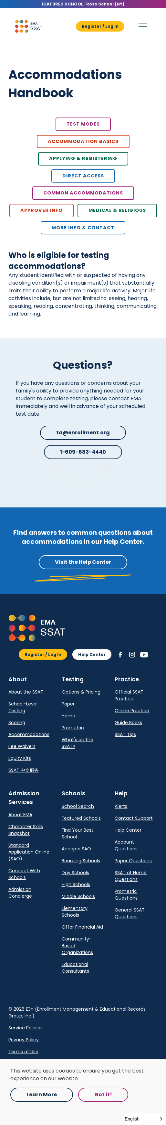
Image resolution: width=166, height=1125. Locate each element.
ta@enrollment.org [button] (83, 432)
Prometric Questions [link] (126, 894)
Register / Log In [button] (100, 26)
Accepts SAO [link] (76, 849)
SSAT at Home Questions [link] (131, 876)
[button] (28, 26)
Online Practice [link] (132, 710)
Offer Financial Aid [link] (82, 927)
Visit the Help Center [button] (83, 562)
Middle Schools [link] (78, 896)
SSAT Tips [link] (125, 734)
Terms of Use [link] (23, 1051)
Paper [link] (68, 704)
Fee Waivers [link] (22, 746)
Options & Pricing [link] (81, 692)
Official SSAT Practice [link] (129, 695)
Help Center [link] (128, 830)
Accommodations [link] (28, 734)
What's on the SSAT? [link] (77, 743)
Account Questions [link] (126, 845)
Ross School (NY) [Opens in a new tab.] (105, 4)
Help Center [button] (92, 654)
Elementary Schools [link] (75, 911)
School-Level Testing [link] (22, 707)
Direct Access (83, 176)
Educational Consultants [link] (75, 967)
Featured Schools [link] (81, 818)
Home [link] (68, 716)
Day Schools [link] (75, 872)
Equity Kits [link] (19, 758)
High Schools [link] (76, 884)
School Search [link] (78, 806)
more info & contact (83, 227)
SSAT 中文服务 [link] (23, 770)
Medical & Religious (117, 210)
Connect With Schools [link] (24, 874)
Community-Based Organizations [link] (77, 946)
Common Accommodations (83, 193)
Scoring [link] (16, 722)
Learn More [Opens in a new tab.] (41, 1094)
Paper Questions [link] (133, 860)
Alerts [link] (121, 806)
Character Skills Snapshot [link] (25, 830)
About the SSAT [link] (25, 692)
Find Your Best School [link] (77, 833)
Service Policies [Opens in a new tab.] (25, 1028)
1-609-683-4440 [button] (83, 452)
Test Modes (83, 124)
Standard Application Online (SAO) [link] (28, 852)
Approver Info (41, 210)
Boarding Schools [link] (81, 860)
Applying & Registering (83, 158)
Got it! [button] (103, 1094)
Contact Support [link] (134, 818)
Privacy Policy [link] (23, 1039)
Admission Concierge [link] (20, 892)
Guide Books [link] (128, 722)
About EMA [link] (20, 814)
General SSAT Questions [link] (130, 913)
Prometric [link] (73, 727)
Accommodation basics (83, 141)
